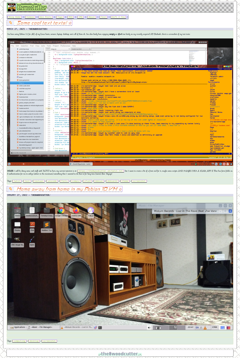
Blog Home (14, 16)
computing (19, 340)
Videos (30, 16)
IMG (80, 16)
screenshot (139, 180)
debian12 (112, 180)
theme (125, 180)
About (92, 16)
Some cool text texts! (42, 22)
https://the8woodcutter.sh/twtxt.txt (100, 170)
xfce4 (87, 180)
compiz (76, 180)
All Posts (45, 16)
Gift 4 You (118, 16)
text (27, 180)
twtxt (17, 180)
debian (99, 180)
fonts (64, 180)
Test (103, 16)
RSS (70, 16)
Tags (60, 16)
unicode (52, 180)
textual (38, 180)
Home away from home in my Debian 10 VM (67, 189)
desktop (34, 340)
